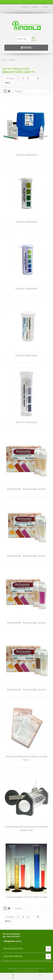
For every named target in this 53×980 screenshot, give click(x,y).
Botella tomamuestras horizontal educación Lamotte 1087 (26, 828)
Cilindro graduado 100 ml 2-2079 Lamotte (26, 897)
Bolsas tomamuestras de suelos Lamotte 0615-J (26, 758)
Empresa (34, 7)
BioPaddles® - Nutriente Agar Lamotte (26, 489)
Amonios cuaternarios (26, 155)
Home (4, 60)
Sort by (18, 91)
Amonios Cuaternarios (26, 288)
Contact (45, 7)
